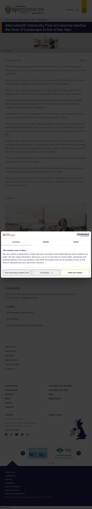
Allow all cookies (75, 273)
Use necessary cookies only (17, 273)
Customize (46, 273)
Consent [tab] (16, 242)
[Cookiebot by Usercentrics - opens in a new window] (78, 235)
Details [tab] (46, 242)
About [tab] (76, 242)
